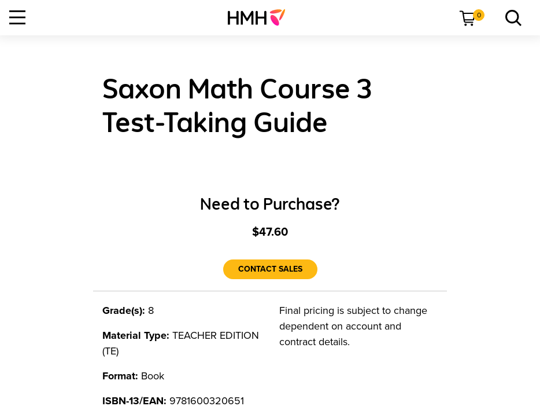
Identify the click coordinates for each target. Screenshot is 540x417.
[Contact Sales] (270, 269)
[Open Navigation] (17, 17)
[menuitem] (261, 17)
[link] (261, 17)
